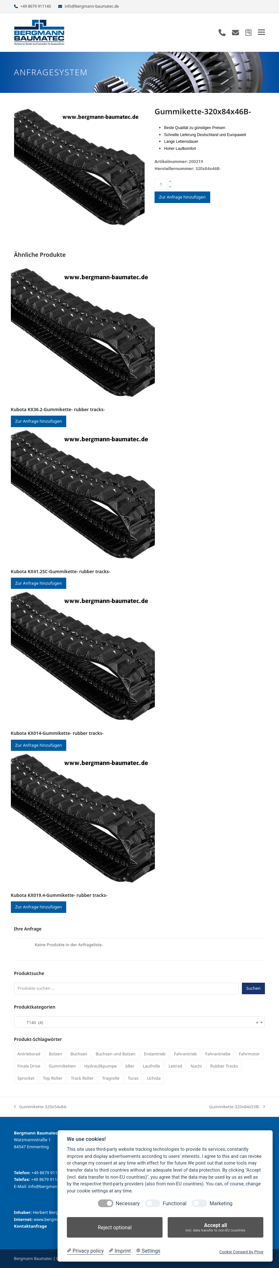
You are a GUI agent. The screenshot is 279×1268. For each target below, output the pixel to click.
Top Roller (52, 1078)
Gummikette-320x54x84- (40, 1107)
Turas (133, 1078)
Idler (129, 1066)
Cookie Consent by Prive (241, 1251)
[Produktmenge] (161, 184)
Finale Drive (28, 1066)
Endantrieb (154, 1054)
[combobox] (139, 1022)
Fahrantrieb (185, 1054)
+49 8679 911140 (35, 6)
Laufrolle (151, 1066)
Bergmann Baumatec (33, 1258)
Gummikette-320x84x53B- (237, 1107)
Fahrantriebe (218, 1054)
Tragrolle (110, 1078)
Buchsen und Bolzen (115, 1054)
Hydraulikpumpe (100, 1066)
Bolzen (55, 1054)
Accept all (215, 1227)
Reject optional (115, 1227)
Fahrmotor (249, 1054)
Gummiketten (62, 1066)
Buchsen (78, 1054)
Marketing (221, 1203)
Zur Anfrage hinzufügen (182, 197)
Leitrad (175, 1066)
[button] (261, 32)
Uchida (153, 1078)
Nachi (196, 1066)
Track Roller (82, 1078)
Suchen (253, 988)
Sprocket (25, 1078)
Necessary (128, 1203)
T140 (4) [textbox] (138, 1022)
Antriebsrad (28, 1054)
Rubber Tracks (224, 1066)
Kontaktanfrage (30, 1226)
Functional (175, 1203)
